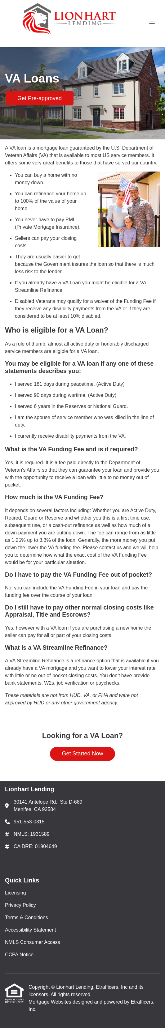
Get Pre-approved (39, 98)
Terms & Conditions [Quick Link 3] (26, 917)
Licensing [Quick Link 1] (15, 892)
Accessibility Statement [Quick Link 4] (30, 929)
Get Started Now (82, 753)
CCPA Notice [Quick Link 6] (19, 954)
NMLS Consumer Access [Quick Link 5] (32, 942)
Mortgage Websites (51, 1002)
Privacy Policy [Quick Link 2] (20, 905)
